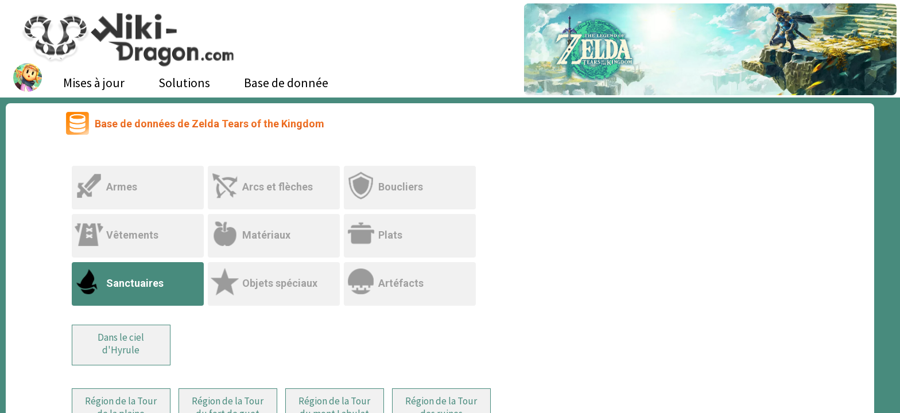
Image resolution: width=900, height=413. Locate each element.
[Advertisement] (713, 204)
